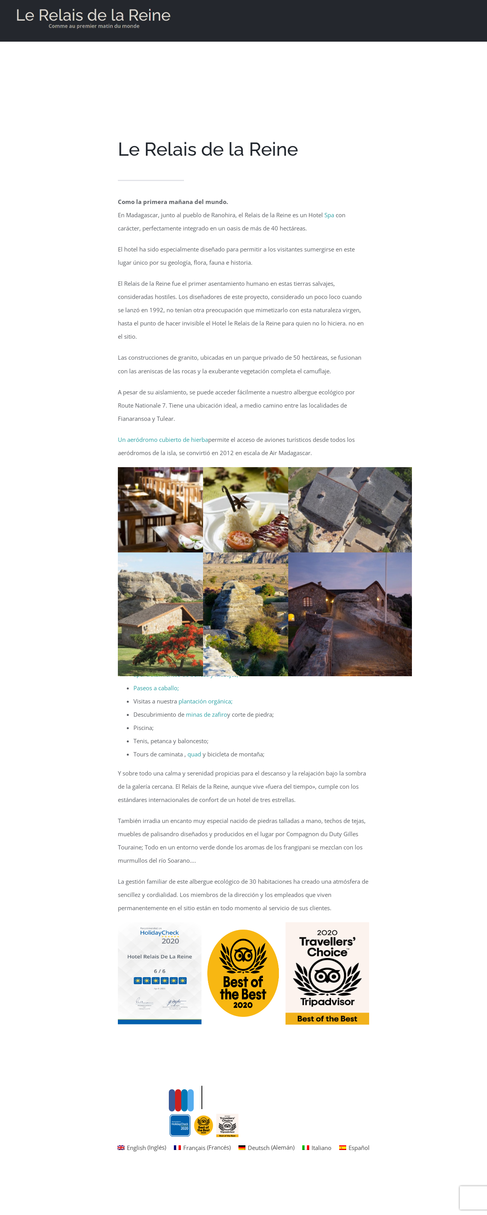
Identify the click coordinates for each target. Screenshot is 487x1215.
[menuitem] (142, 1204)
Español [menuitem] (359, 1205)
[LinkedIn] (184, 1157)
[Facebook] (172, 1157)
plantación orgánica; (206, 701)
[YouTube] (178, 1157)
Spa (329, 215)
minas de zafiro (206, 714)
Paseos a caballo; (156, 688)
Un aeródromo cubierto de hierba (163, 439)
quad (194, 754)
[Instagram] (190, 1157)
